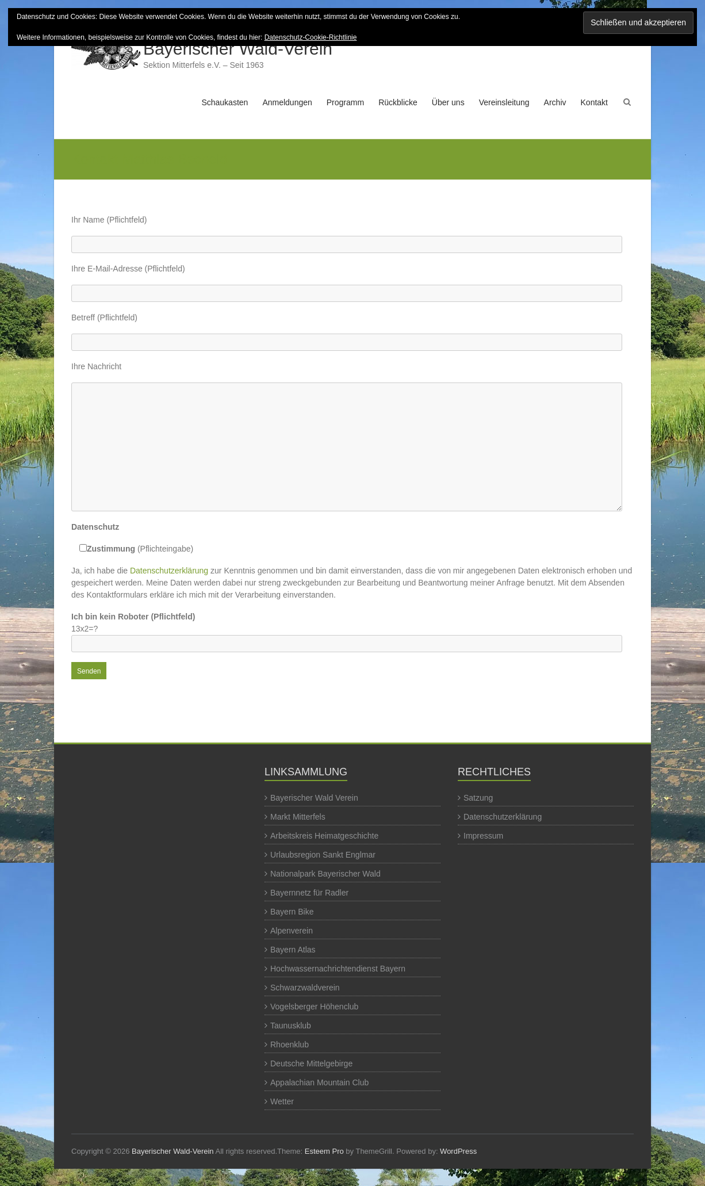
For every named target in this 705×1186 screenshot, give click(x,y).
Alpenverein (291, 930)
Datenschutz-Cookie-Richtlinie (311, 37)
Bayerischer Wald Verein (314, 797)
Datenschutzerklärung (169, 570)
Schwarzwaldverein (305, 987)
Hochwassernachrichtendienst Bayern (337, 968)
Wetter (282, 1101)
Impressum (483, 835)
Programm (345, 102)
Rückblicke (397, 102)
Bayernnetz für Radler (309, 892)
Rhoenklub (289, 1044)
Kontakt (594, 102)
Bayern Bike (291, 911)
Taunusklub (290, 1025)
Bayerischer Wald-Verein (237, 48)
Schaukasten (224, 102)
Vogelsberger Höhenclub (314, 1006)
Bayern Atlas (293, 949)
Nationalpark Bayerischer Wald (325, 873)
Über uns (448, 102)
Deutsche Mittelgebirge (311, 1063)
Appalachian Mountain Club (319, 1082)
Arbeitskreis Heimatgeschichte (324, 835)
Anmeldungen (287, 102)
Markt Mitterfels (297, 816)
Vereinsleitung (504, 102)
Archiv (555, 102)
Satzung (478, 797)
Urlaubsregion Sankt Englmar (323, 854)
